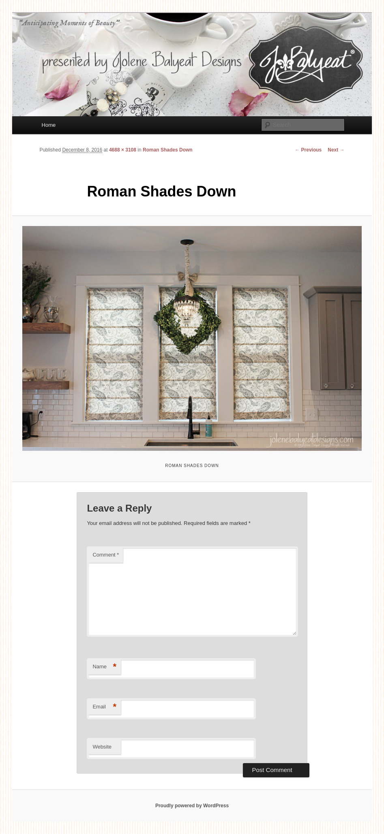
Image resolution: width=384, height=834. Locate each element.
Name (104, 667)
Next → (336, 150)
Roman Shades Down (168, 150)
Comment (105, 555)
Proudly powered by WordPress (192, 805)
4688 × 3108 (122, 150)
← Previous (308, 150)
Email (104, 707)
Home (49, 125)
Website (102, 747)
